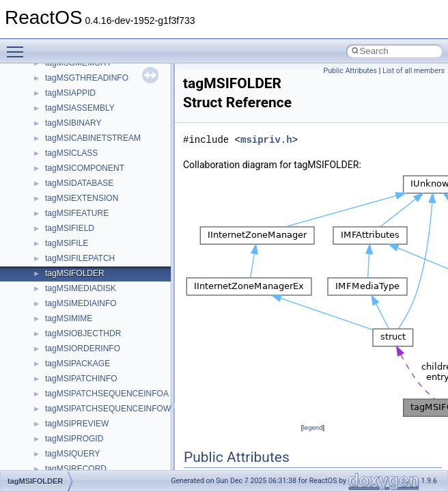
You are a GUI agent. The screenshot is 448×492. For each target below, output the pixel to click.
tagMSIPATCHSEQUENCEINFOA (107, 393)
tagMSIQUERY (72, 454)
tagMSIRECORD (76, 469)
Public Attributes (350, 70)
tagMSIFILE (66, 243)
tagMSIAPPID (70, 93)
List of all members (413, 70)
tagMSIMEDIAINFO (81, 303)
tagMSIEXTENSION (81, 198)
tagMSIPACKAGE (77, 363)
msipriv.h (266, 139)
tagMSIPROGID (74, 438)
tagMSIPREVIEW (77, 423)
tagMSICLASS (71, 153)
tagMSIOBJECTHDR (83, 333)
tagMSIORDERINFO (82, 348)
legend (312, 427)
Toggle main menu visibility (18, 46)
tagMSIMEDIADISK (80, 288)
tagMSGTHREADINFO (86, 78)
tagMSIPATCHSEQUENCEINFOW (108, 408)
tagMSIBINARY (73, 123)
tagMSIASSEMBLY (80, 108)
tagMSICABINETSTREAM (93, 138)
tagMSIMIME (68, 318)
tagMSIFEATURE (77, 213)
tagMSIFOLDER (74, 273)
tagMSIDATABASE (79, 183)
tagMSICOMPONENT (84, 168)
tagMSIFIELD (69, 228)
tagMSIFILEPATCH (80, 258)
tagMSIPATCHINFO (81, 378)
